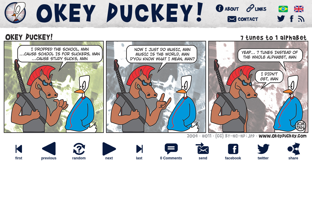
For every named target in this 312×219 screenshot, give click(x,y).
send (203, 156)
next (109, 156)
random (79, 156)
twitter (263, 156)
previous (48, 156)
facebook (233, 156)
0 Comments (171, 158)
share (293, 156)
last (139, 156)
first (18, 156)
